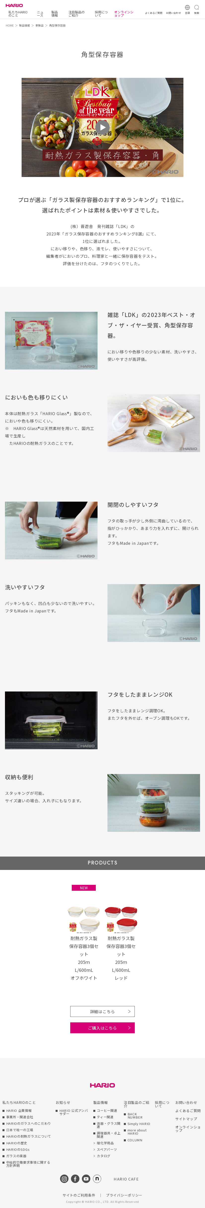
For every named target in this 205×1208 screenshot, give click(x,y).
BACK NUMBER (135, 1115)
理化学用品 (105, 1143)
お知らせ (63, 1102)
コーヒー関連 (107, 1110)
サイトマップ (186, 1119)
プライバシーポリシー (124, 1195)
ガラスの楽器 (16, 1155)
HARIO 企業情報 (19, 1110)
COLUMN (135, 1140)
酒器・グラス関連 (109, 1125)
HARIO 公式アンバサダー (73, 1112)
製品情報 (54, 13)
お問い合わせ (186, 1102)
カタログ (103, 1155)
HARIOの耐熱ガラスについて (28, 1136)
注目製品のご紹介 (76, 13)
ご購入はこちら (102, 1028)
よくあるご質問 (188, 1110)
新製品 (39, 25)
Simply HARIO (139, 1123)
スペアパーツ (107, 1149)
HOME (10, 25)
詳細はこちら (102, 1011)
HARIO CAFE (126, 1179)
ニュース (40, 13)
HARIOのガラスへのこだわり (28, 1123)
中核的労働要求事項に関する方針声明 (28, 1164)
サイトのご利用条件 (79, 1195)
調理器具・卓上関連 (109, 1134)
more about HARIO (137, 1131)
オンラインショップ (124, 13)
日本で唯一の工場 (20, 1129)
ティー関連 (105, 1117)
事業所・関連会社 (20, 1117)
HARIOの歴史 (17, 1143)
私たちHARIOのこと (18, 13)
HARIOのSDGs (18, 1149)
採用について (101, 13)
